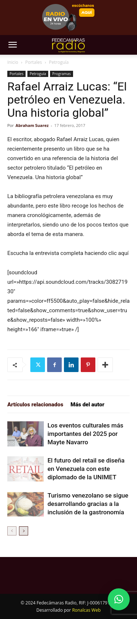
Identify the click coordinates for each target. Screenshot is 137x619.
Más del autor (87, 404)
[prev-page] (11, 530)
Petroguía (59, 62)
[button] (12, 45)
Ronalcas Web (86, 610)
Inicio (12, 62)
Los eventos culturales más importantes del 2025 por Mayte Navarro (85, 434)
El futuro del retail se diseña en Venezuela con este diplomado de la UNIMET (86, 469)
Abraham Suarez (32, 125)
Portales (33, 62)
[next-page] (23, 530)
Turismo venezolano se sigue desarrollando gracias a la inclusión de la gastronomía (87, 504)
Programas (61, 73)
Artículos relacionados (35, 404)
